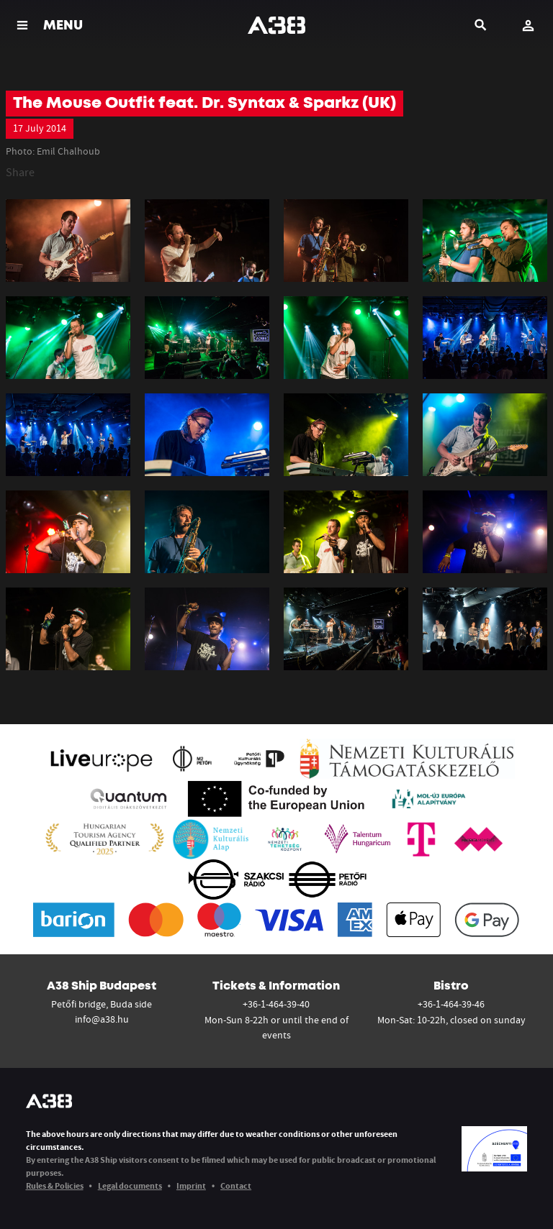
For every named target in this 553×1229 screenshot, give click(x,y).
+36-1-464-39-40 (276, 1003)
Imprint (191, 1185)
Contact (235, 1185)
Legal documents (130, 1185)
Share (20, 172)
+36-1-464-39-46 (451, 1003)
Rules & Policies (55, 1185)
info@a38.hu (102, 1019)
